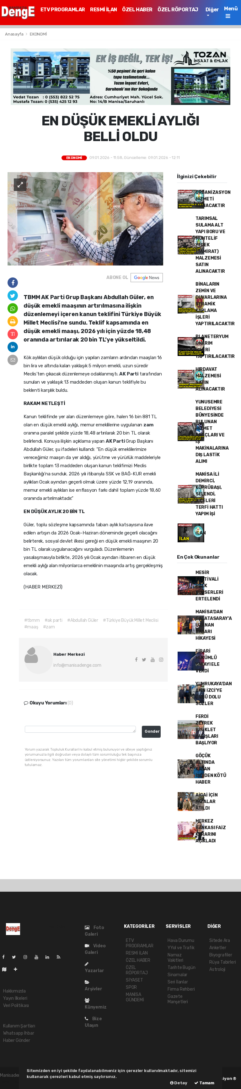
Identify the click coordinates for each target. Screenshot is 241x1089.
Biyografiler (220, 955)
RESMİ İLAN (103, 10)
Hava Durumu (181, 940)
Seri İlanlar (178, 982)
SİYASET (134, 980)
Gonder (152, 731)
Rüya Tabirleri (222, 962)
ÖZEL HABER (137, 10)
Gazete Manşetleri (178, 999)
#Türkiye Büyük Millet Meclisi (130, 620)
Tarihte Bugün (181, 967)
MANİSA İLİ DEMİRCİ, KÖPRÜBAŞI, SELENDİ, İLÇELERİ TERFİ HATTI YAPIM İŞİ (209, 494)
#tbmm (32, 620)
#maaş (31, 627)
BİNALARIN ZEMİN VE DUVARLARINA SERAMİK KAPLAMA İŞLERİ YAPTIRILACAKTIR (215, 304)
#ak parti (53, 620)
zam (148, 425)
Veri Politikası (16, 1005)
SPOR (131, 987)
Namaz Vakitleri (175, 957)
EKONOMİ (38, 34)
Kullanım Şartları (19, 1026)
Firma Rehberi (181, 989)
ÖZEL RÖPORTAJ (178, 10)
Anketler (217, 947)
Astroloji (217, 969)
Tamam (204, 1083)
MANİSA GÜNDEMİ (135, 997)
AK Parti (129, 374)
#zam (49, 627)
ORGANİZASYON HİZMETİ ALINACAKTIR (213, 199)
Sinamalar (177, 974)
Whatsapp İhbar (18, 1033)
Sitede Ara (219, 940)
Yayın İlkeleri (15, 998)
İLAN (200, 533)
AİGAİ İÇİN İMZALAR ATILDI (206, 801)
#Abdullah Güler (82, 620)
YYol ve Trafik (181, 947)
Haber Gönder (16, 1040)
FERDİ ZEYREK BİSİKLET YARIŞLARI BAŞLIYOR (206, 730)
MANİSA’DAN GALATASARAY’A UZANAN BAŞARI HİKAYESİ (213, 625)
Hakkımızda (14, 991)
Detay (178, 1083)
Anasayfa (14, 34)
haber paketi (12, 1082)
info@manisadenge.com (77, 665)
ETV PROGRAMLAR (62, 10)
